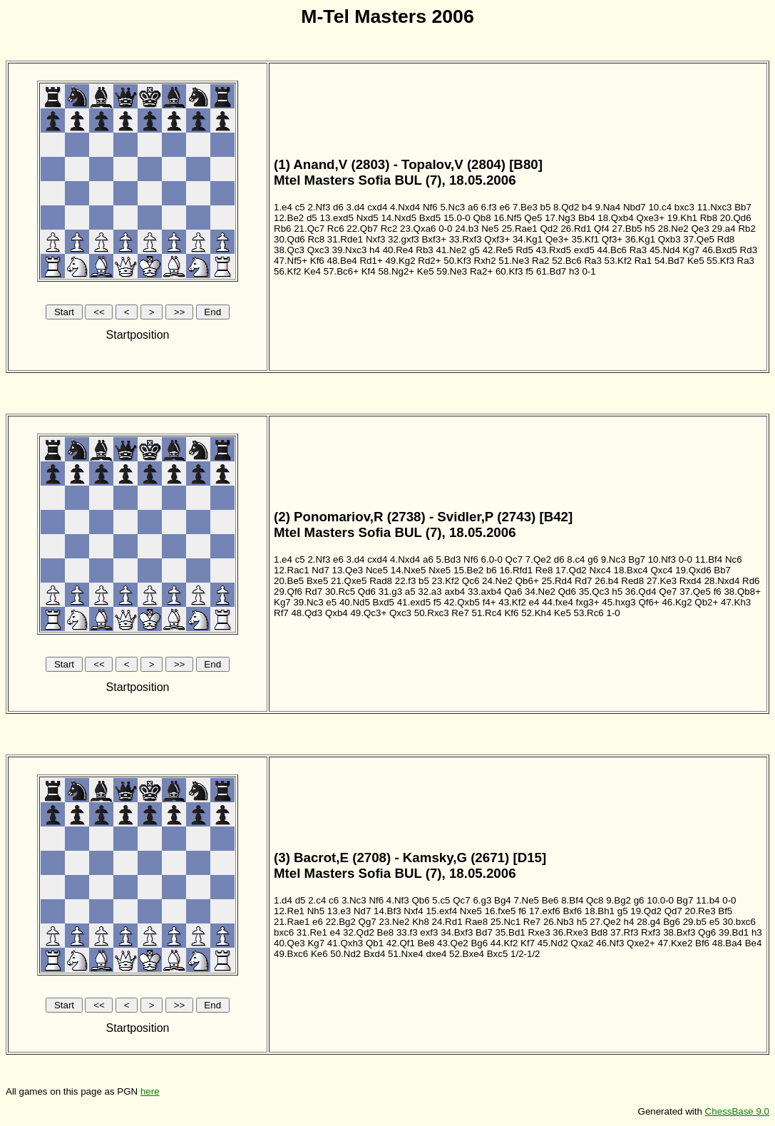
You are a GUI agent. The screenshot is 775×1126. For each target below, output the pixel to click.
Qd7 (673, 911)
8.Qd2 (566, 207)
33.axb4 (484, 591)
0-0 (445, 228)
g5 (474, 250)
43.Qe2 (452, 943)
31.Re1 (312, 932)
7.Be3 (525, 207)
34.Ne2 (540, 591)
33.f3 (407, 932)
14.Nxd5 (398, 218)
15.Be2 (468, 570)
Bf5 (725, 911)
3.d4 (356, 207)
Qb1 (375, 943)
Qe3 (700, 228)
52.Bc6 (567, 260)
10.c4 (660, 207)
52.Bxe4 (466, 953)
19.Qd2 (646, 911)
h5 (650, 228)
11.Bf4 (709, 559)
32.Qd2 (358, 932)
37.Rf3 (624, 932)
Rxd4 (690, 580)
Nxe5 (439, 570)
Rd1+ (370, 260)
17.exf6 (544, 911)
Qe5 (533, 218)
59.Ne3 (451, 271)
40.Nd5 (354, 602)
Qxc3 (318, 250)
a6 (473, 207)
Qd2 (549, 228)
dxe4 (436, 953)
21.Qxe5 (348, 580)
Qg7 (367, 921)
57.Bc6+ (341, 271)
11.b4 (707, 900)
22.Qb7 (362, 228)
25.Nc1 (505, 921)
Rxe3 (539, 932)
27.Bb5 (627, 228)
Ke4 (312, 271)
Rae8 (476, 921)
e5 (331, 602)
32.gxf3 (403, 239)
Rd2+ (429, 260)
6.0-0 (492, 559)
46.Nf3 (610, 943)
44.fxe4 (557, 602)
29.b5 (695, 921)
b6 (491, 570)
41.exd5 (414, 602)
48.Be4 (341, 260)
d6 (338, 207)
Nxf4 (413, 911)
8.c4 (576, 559)
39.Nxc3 (349, 250)
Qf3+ (612, 239)
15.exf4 (441, 911)
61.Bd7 (551, 271)
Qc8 (594, 900)
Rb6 (282, 228)
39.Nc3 (308, 602)
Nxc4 (599, 570)
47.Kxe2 (674, 943)
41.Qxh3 (345, 943)
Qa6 (513, 591)
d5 (312, 218)
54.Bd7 (669, 260)
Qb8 (482, 218)
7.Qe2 (538, 559)
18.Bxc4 (631, 570)
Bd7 (484, 932)
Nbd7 (634, 207)
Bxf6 (572, 911)
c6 (334, 900)
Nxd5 (367, 218)
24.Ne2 (497, 580)
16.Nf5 (507, 218)
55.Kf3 (720, 260)
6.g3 (482, 900)
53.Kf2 (618, 260)
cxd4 (377, 207)
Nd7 (320, 570)
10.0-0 (660, 900)
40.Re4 (398, 250)
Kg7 (691, 250)
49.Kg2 (400, 260)
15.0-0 (457, 218)
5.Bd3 (448, 559)
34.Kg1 (528, 239)
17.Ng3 (560, 218)
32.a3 (429, 591)
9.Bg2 (618, 900)
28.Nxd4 (722, 580)
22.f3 (405, 580)
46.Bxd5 (719, 250)
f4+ (489, 602)
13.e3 (339, 911)
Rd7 (583, 580)
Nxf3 (375, 239)
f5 (529, 271)
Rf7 (281, 613)
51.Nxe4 (406, 953)
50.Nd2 (345, 953)
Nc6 (733, 559)
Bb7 (742, 207)
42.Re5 (498, 250)
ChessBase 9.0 (737, 1111)
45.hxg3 (618, 602)
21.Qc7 (309, 228)
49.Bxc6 (291, 953)
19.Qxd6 (693, 570)
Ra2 (540, 260)
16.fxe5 (500, 911)
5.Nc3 (452, 207)
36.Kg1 (640, 239)
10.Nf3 (662, 559)
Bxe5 (317, 580)
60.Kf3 (509, 271)
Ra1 (643, 260)
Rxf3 (650, 932)
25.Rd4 (556, 580)
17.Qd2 (571, 570)
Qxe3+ (650, 218)
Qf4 (601, 228)
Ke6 (319, 953)
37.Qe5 (698, 239)
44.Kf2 (504, 943)
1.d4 (283, 900)
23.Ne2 (394, 921)
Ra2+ (481, 271)
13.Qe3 (348, 570)
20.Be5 (289, 580)
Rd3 (748, 250)
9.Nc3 (613, 559)
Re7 (459, 613)
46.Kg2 (677, 602)
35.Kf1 (586, 239)
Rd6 (750, 580)
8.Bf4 (572, 900)
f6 (718, 591)
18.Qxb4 (615, 218)
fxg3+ (588, 602)
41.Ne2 (451, 250)
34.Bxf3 (457, 932)
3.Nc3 (354, 900)
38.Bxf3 (679, 932)
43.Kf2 (512, 602)
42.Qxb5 (462, 602)
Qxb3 (669, 239)
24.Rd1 (447, 921)
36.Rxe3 (570, 932)
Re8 (544, 570)
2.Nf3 (318, 207)
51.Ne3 (513, 260)
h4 (374, 250)
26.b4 (606, 580)
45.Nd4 (665, 250)
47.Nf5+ (290, 260)
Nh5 (315, 911)
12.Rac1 (291, 570)
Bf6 (702, 943)
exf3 (429, 932)
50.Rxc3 (431, 613)
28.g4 (648, 921)
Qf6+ (648, 602)
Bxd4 (374, 953)
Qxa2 (582, 943)
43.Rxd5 (554, 250)
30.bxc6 (739, 921)
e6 (504, 207)
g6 (592, 559)
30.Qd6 (289, 239)
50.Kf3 (457, 260)
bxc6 (284, 932)
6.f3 (489, 207)
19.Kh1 (682, 218)
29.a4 (723, 228)
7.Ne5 (526, 900)
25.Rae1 (519, 228)
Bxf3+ (433, 239)
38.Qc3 (289, 250)
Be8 (385, 932)
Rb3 (424, 250)
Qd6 (367, 591)
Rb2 (746, 228)
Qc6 (470, 580)
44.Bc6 (612, 250)
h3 (574, 271)
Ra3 (638, 250)
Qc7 (514, 559)
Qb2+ (706, 602)
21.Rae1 (291, 921)
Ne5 (489, 228)
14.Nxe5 (408, 570)
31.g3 (390, 591)
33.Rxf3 (465, 239)
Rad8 (380, 580)
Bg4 (502, 900)
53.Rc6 (589, 613)
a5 (410, 591)
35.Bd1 (510, 932)
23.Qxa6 (418, 228)
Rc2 (389, 228)
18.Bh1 (600, 911)
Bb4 (586, 218)
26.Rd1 (575, 228)
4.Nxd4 (405, 207)
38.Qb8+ (742, 591)
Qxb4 (336, 613)
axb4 (454, 591)
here (150, 1091)
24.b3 (466, 228)
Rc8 (315, 239)
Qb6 (420, 900)
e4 (534, 602)
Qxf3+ (497, 239)
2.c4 (317, 900)
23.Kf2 (446, 580)
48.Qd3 (306, 613)
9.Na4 (608, 207)
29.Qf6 (288, 591)
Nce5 (377, 570)
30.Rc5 (340, 591)
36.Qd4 (641, 591)
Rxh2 (485, 260)
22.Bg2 (341, 921)
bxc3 (684, 207)
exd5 (584, 250)
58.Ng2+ (396, 271)
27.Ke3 (662, 580)
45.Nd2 (553, 943)
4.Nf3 (397, 900)
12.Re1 (289, 911)
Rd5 (524, 250)
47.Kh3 (736, 602)
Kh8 (420, 921)
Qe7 (668, 591)
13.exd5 (336, 218)
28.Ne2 (673, 228)
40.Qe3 (289, 943)
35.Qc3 (594, 591)
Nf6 (430, 207)
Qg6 (707, 932)
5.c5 (441, 900)
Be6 (550, 900)
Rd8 (725, 239)
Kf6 (317, 260)
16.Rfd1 (516, 570)
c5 (300, 207)
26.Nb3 (558, 921)
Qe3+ (557, 239)
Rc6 (335, 228)
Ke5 (695, 260)
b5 (545, 207)
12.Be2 (289, 218)
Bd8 (599, 932)
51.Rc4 (487, 613)
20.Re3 (700, 911)
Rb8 (708, 218)
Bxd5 (430, 218)
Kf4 (368, 271)
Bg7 (636, 559)
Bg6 (671, 921)
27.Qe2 (605, 921)
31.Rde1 (345, 239)
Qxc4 (661, 570)
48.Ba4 (727, 943)
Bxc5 (497, 953)
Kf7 (527, 943)
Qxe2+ (641, 943)
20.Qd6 (735, 218)
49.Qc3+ (368, 613)
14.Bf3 (387, 911)
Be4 (753, 943)
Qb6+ (527, 580)
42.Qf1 (400, 943)
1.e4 (283, 207)
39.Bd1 (734, 932)
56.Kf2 (288, 271)
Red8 (632, 580)
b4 (587, 207)
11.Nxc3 (714, 207)
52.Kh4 (536, 613)
